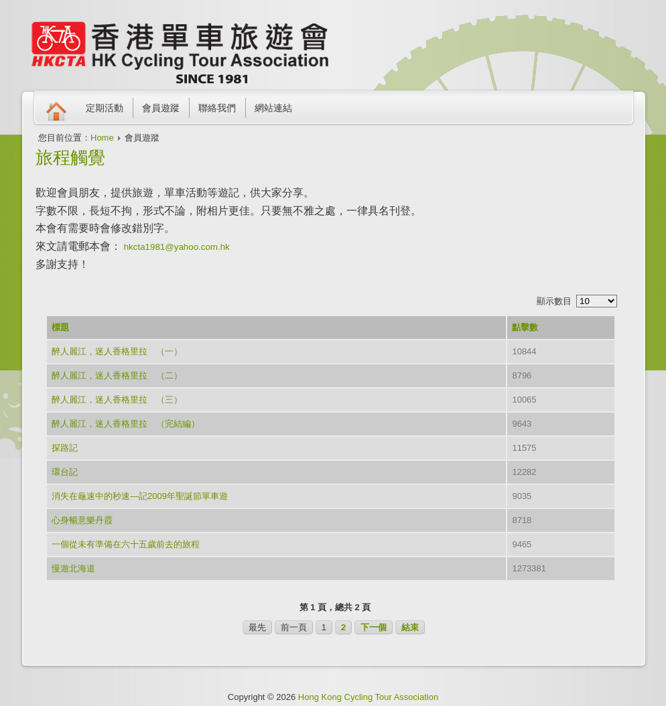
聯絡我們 (217, 107)
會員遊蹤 (161, 107)
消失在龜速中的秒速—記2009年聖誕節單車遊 (140, 496)
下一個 (373, 627)
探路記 (65, 448)
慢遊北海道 (73, 568)
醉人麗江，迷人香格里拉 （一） (117, 351)
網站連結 (273, 107)
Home (102, 138)
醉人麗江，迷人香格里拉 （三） (117, 400)
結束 (410, 627)
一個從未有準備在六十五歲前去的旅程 (126, 544)
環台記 (65, 472)
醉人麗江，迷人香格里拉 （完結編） (126, 424)
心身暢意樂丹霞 (82, 520)
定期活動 (104, 107)
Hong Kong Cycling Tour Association (368, 697)
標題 (60, 327)
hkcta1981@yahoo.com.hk (177, 247)
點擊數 (525, 327)
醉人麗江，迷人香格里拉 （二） (117, 375)
